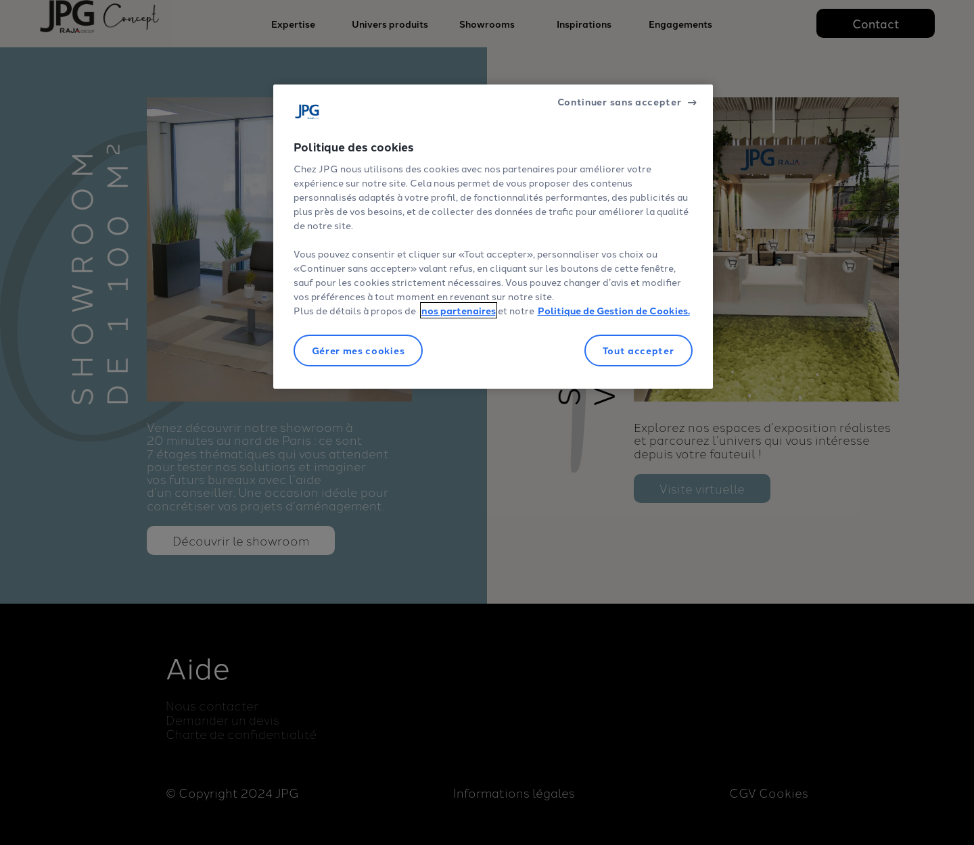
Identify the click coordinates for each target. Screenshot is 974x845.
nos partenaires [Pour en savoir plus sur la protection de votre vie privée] (458, 310)
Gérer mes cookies (358, 350)
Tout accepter (638, 350)
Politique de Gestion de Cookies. (614, 310)
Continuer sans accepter (619, 101)
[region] (493, 236)
